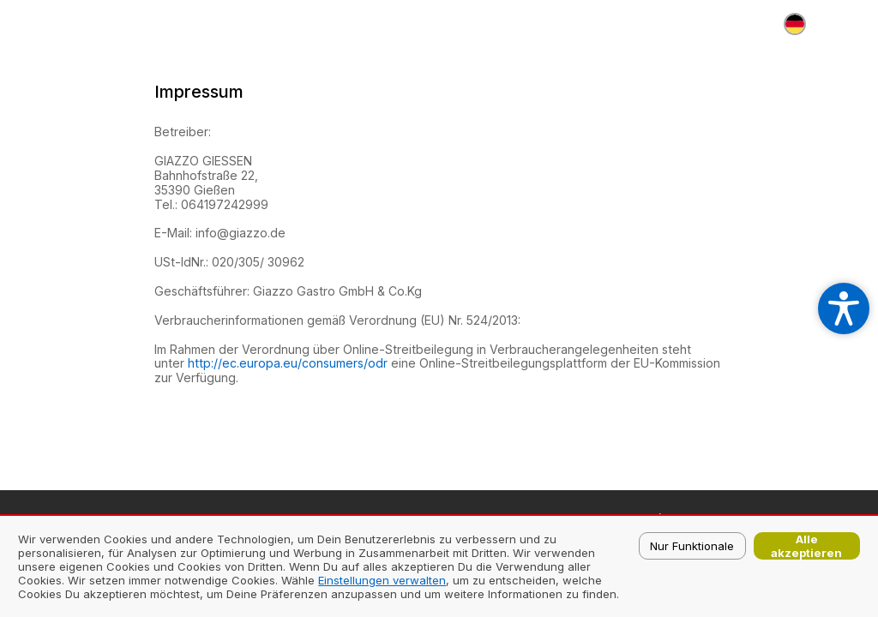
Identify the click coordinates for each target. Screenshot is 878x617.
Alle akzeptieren (806, 546)
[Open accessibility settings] (843, 308)
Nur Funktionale (692, 546)
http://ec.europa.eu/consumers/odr (288, 363)
